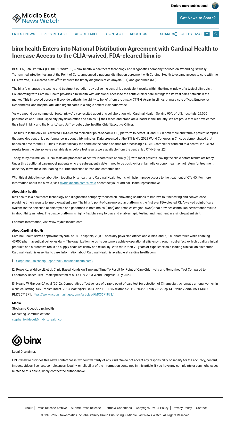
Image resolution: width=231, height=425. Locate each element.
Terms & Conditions (118, 408)
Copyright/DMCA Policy (152, 408)
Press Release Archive (52, 408)
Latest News (23, 34)
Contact (114, 34)
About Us (138, 34)
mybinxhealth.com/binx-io (78, 183)
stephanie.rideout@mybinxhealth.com (38, 319)
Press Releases (55, 34)
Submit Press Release (86, 408)
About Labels (87, 34)
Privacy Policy (182, 408)
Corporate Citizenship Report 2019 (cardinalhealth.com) (54, 261)
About (28, 408)
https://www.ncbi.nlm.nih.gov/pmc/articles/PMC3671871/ (73, 294)
